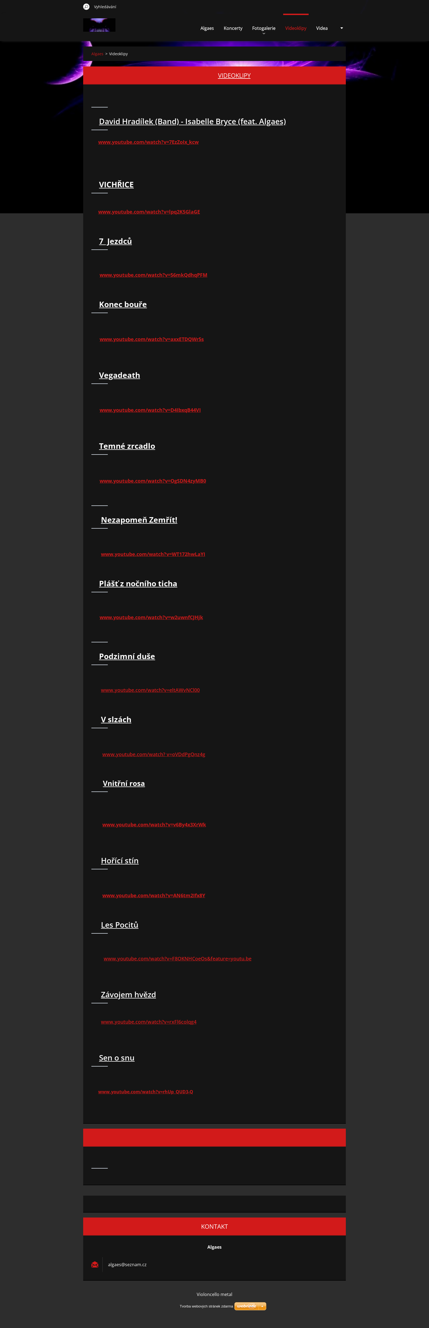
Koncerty (233, 28)
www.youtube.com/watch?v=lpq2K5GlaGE (149, 211)
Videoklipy (295, 28)
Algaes (207, 28)
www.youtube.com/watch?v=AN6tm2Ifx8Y (153, 895)
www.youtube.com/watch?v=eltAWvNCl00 (150, 690)
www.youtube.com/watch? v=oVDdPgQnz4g (153, 754)
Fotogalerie (264, 29)
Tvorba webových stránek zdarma (206, 1306)
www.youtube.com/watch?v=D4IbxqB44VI (150, 410)
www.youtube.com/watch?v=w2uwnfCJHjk (151, 617)
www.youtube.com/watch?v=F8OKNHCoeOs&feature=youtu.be (177, 958)
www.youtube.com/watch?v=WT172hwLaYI (153, 554)
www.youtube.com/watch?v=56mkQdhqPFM (153, 275)
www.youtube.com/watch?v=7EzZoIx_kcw (148, 142)
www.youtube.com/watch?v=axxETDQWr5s (152, 339)
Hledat (86, 6)
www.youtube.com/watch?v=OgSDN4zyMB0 (153, 480)
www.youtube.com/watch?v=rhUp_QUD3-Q (145, 1092)
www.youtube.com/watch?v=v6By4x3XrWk (154, 824)
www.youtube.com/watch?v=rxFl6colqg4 (148, 1021)
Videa (322, 28)
